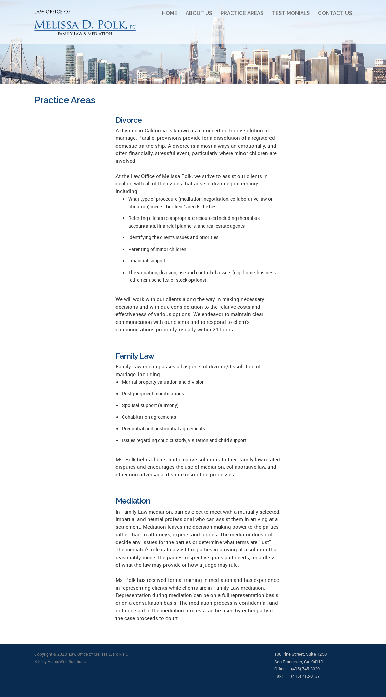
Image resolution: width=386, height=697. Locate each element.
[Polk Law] (85, 22)
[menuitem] (165, 13)
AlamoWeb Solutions (67, 661)
